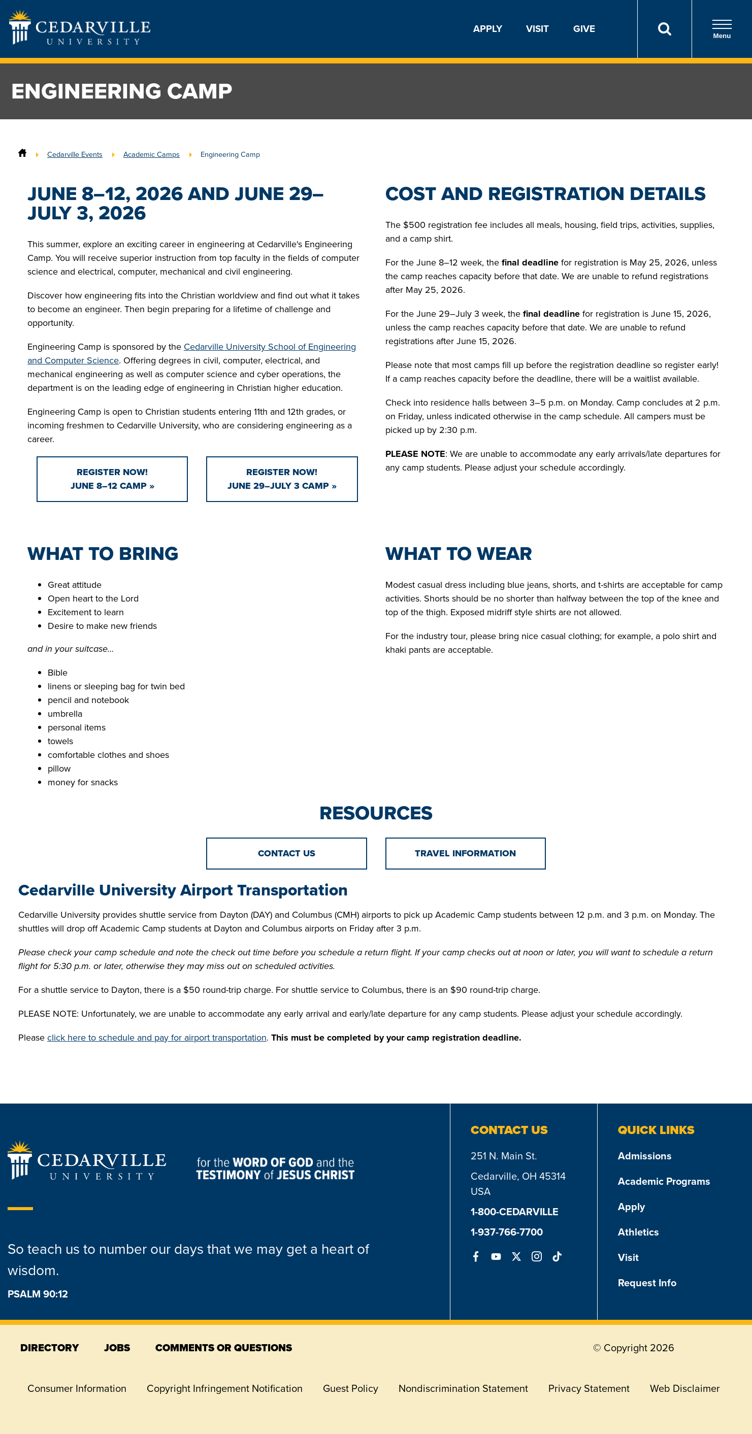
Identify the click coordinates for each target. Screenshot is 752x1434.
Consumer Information (76, 1388)
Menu (722, 29)
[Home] (22, 154)
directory (49, 1347)
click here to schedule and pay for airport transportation (157, 1037)
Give (584, 28)
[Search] (664, 29)
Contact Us (286, 853)
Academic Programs (664, 1181)
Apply (487, 28)
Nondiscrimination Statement (463, 1388)
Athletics (638, 1232)
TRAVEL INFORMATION (465, 853)
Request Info (647, 1282)
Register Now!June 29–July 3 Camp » (282, 478)
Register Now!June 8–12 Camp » (112, 478)
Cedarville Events (75, 154)
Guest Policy (350, 1388)
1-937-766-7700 (507, 1232)
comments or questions (223, 1347)
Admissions (645, 1155)
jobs (117, 1347)
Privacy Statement (589, 1388)
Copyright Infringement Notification (225, 1388)
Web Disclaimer (685, 1388)
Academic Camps (151, 154)
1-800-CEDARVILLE (515, 1211)
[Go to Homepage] (79, 41)
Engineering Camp (230, 154)
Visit (537, 28)
